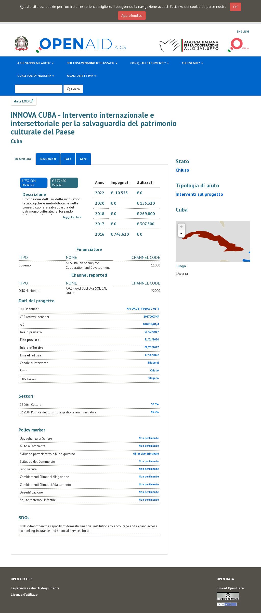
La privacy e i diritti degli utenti (35, 588)
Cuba (16, 141)
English (243, 31)
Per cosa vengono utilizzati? (92, 63)
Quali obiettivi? (81, 76)
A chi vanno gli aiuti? (35, 63)
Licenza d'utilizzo (24, 594)
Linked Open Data (230, 588)
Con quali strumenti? (149, 63)
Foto (67, 159)
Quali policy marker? (35, 76)
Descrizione (23, 159)
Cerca (73, 89)
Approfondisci (131, 15)
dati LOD (23, 101)
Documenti (48, 159)
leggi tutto (72, 217)
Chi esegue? (192, 63)
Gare (83, 159)
